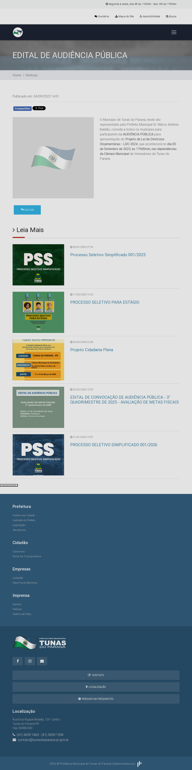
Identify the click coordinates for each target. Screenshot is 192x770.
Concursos (19, 551)
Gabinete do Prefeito (24, 520)
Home (17, 75)
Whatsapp (60, 109)
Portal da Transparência (27, 556)
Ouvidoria (102, 16)
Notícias (32, 75)
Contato (96, 675)
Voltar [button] (27, 210)
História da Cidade (24, 515)
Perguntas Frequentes (95, 699)
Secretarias (19, 530)
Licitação (18, 578)
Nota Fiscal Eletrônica (25, 582)
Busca (171, 16)
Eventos (17, 604)
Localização (96, 687)
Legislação (19, 525)
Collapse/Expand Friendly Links (9, 485)
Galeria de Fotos (22, 614)
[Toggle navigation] (173, 32)
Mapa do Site (124, 16)
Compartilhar (22, 108)
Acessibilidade (150, 16)
